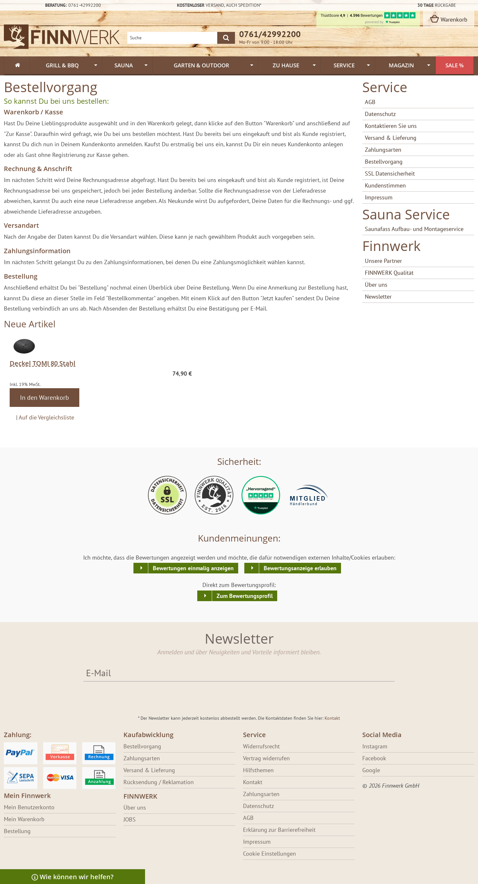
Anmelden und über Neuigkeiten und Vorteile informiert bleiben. (239, 652)
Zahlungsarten (383, 149)
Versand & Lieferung (390, 137)
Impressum (379, 197)
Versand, (219, 5)
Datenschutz (380, 114)
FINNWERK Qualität (389, 272)
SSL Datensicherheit (390, 173)
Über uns (376, 284)
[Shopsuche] (172, 38)
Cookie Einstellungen (269, 853)
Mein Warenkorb (24, 819)
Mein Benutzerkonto (29, 807)
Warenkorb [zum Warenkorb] (448, 18)
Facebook (374, 758)
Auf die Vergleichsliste (46, 417)
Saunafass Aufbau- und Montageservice (414, 229)
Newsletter (378, 296)
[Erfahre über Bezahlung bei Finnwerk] (60, 765)
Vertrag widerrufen (266, 758)
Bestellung (17, 831)
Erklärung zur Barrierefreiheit (279, 829)
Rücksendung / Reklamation (158, 782)
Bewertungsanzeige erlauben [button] (300, 568)
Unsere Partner (383, 260)
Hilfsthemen (258, 770)
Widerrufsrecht (261, 746)
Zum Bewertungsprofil (245, 596)
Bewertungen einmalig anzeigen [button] (193, 568)
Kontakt (332, 718)
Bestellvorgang (384, 161)
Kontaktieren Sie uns (391, 126)
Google (371, 770)
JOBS (129, 819)
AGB (370, 102)
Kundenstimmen (385, 185)
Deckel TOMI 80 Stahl (42, 363)
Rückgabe (436, 5)
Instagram (374, 746)
